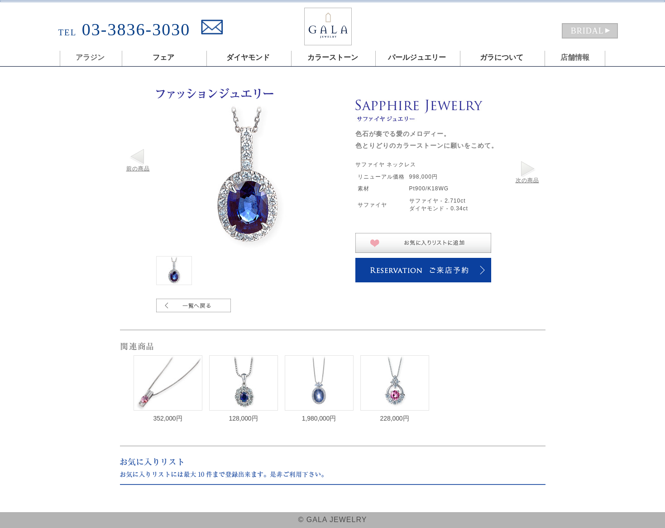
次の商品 (527, 180)
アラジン (90, 57)
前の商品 (138, 168)
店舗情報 (574, 57)
